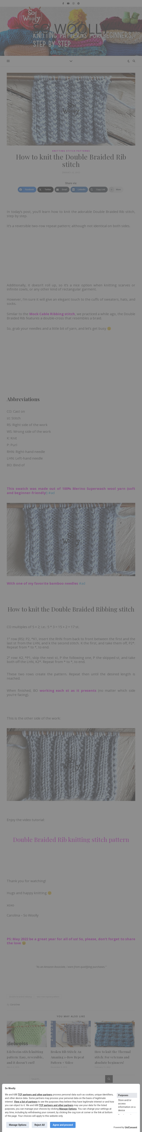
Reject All (39, 1125)
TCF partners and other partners (35, 1094)
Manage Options (68, 1108)
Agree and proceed (63, 1125)
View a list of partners (25, 1101)
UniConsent (131, 1127)
